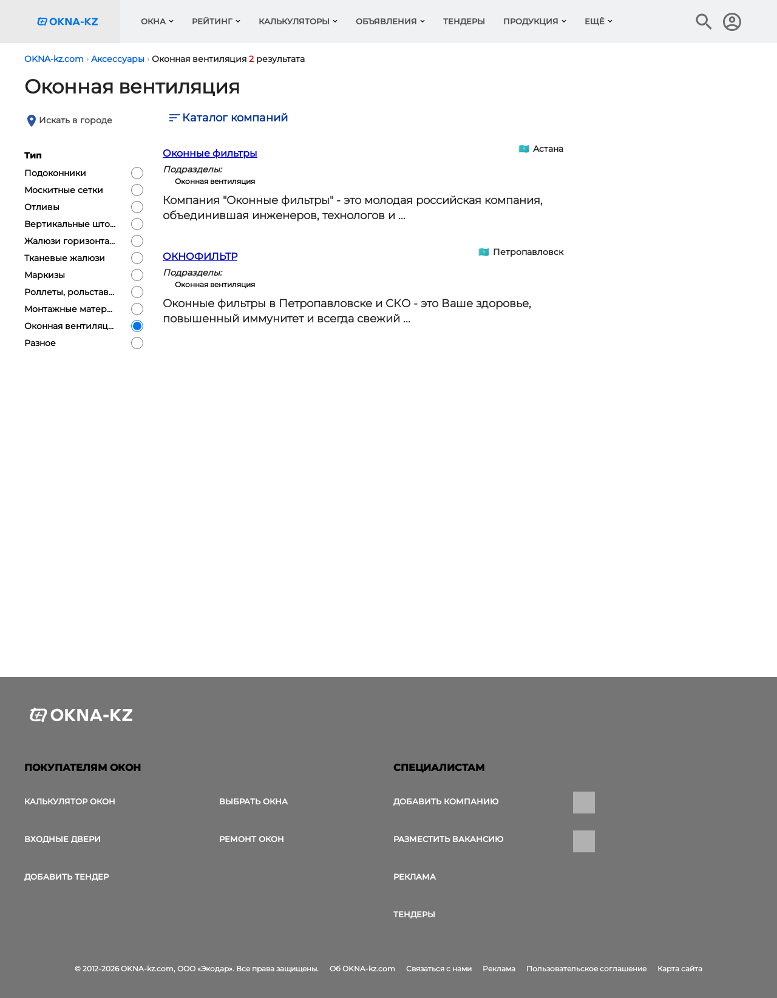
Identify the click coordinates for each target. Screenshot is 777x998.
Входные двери (62, 839)
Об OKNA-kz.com (362, 968)
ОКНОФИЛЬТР (200, 256)
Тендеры (464, 21)
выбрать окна (253, 801)
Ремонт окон (251, 839)
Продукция (530, 21)
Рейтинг (212, 21)
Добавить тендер (66, 876)
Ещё (595, 21)
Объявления (386, 21)
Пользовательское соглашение (586, 968)
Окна (153, 21)
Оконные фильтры (210, 153)
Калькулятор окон (69, 801)
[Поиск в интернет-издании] (704, 22)
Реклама (414, 876)
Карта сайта (679, 968)
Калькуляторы (294, 21)
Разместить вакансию (448, 839)
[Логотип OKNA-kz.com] (77, 21)
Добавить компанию (445, 801)
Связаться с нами (439, 968)
